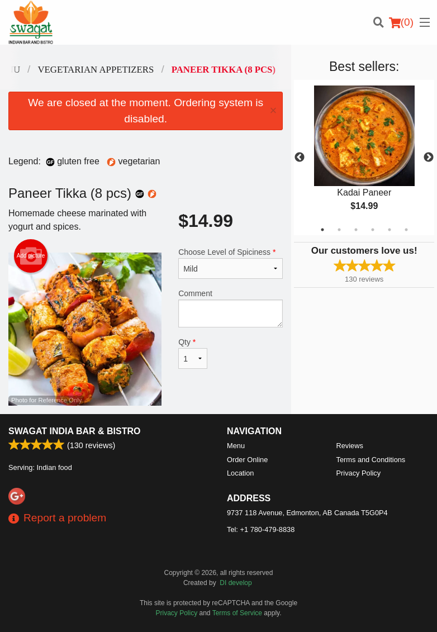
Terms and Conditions (371, 459)
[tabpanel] (364, 157)
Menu (236, 445)
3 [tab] (356, 229)
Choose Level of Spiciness (230, 263)
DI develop (235, 583)
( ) (401, 22)
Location (240, 473)
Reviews (349, 445)
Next (428, 157)
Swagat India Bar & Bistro (74, 431)
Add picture (31, 256)
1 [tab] (322, 229)
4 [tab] (372, 229)
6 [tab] (406, 229)
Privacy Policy (358, 473)
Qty (192, 353)
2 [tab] (339, 229)
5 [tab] (389, 229)
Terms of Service (237, 613)
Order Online (247, 459)
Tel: (260, 529)
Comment (230, 308)
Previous (299, 157)
